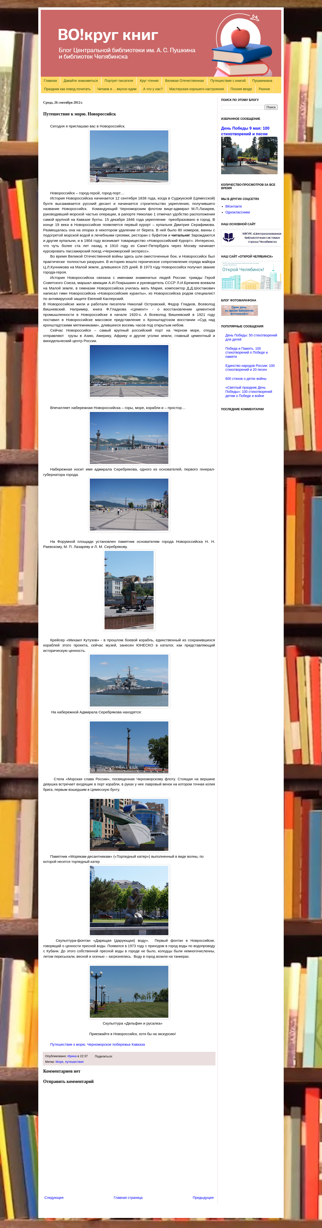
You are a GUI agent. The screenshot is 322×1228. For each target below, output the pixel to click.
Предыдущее (203, 1198)
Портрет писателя (119, 81)
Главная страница (128, 1198)
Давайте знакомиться (81, 81)
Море (60, 1062)
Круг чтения (149, 81)
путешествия (74, 1062)
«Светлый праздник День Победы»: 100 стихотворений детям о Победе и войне (249, 391)
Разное (264, 89)
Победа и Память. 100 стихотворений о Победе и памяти (247, 353)
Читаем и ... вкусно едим (116, 89)
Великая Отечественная (184, 81)
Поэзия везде (241, 89)
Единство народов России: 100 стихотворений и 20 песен (250, 368)
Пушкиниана (262, 81)
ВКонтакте (234, 206)
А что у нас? (153, 89)
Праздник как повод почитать (67, 89)
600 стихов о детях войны (246, 379)
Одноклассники (238, 212)
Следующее (54, 1198)
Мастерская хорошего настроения (196, 89)
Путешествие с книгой (227, 81)
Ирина (72, 1056)
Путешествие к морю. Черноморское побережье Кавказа (97, 1044)
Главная (50, 81)
